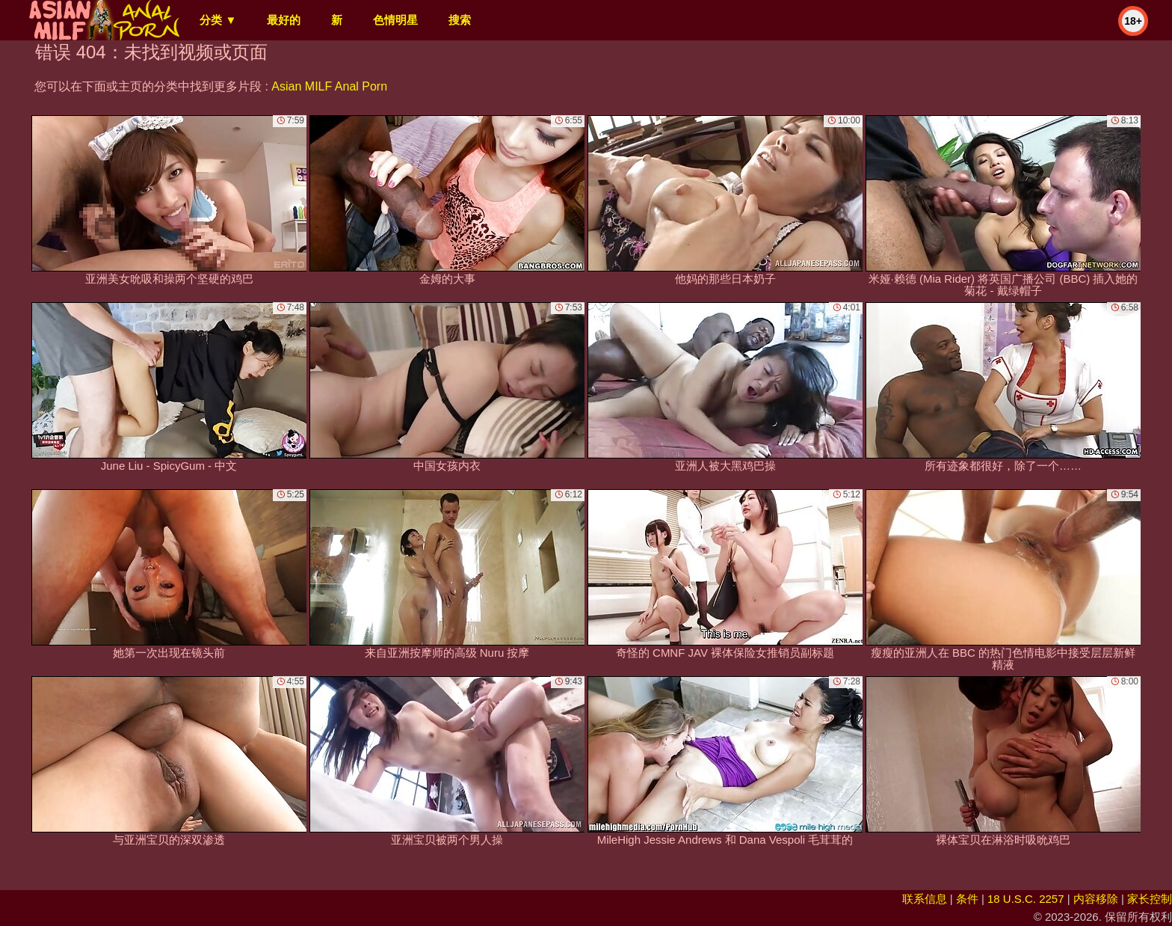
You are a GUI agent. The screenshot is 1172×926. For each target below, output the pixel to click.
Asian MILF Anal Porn (329, 86)
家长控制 (1149, 898)
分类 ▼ (218, 19)
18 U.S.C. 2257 (1025, 898)
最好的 (283, 19)
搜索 (459, 19)
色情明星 (395, 19)
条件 (967, 898)
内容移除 (1095, 898)
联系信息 (924, 898)
